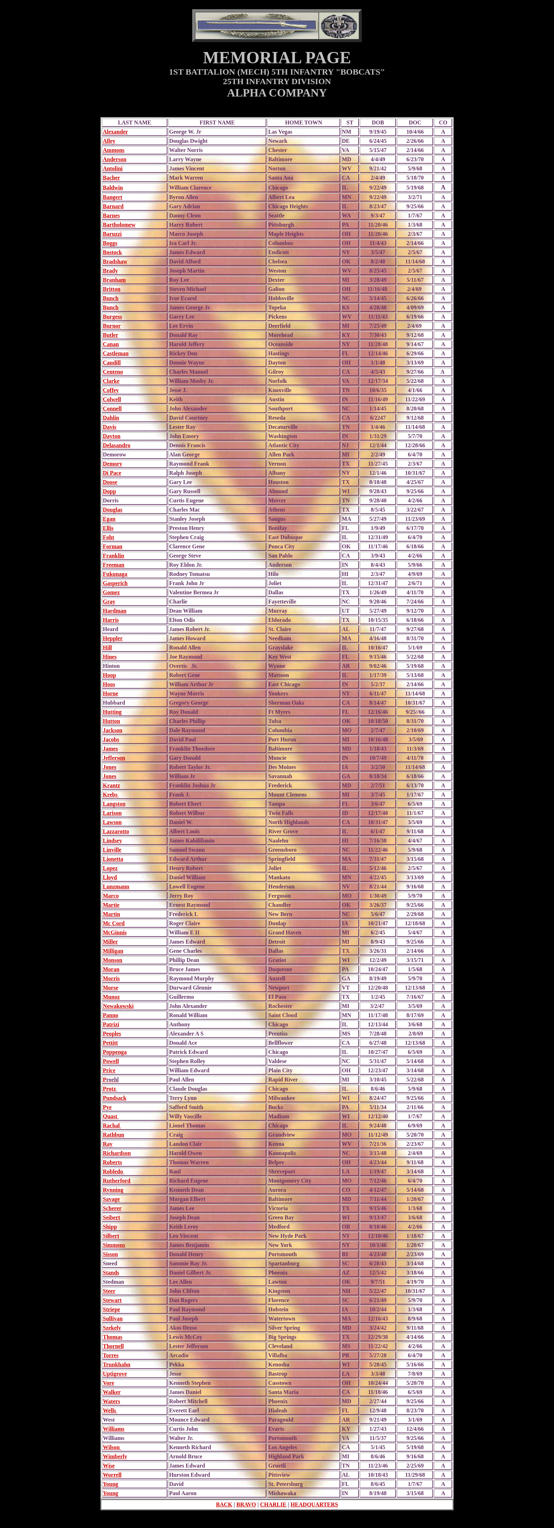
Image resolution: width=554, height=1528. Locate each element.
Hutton (111, 721)
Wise (108, 1466)
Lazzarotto (116, 831)
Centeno (113, 372)
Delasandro (116, 445)
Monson (112, 960)
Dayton (111, 436)
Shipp (110, 1227)
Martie (111, 905)
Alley (109, 141)
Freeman (113, 565)
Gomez (111, 592)
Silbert (111, 1236)
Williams (113, 1429)
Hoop (109, 675)
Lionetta (113, 859)
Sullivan (113, 1319)
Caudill (112, 363)
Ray (108, 1144)
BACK (224, 1504)
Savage (111, 1199)
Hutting (112, 712)
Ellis (108, 528)
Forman (112, 546)
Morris (111, 978)
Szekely (112, 1328)
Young (110, 1484)
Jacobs (111, 739)
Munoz (111, 997)
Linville (112, 850)
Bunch (110, 298)
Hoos (109, 684)
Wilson (112, 1447)
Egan (109, 519)
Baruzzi (112, 234)
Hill (107, 648)
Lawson (112, 822)
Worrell (112, 1475)
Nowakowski (118, 1006)
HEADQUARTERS (314, 1504)
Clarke (111, 381)
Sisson (110, 1254)
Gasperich (115, 583)
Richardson (117, 1153)
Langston (114, 804)
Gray (109, 602)
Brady (110, 271)
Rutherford (116, 1181)
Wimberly (115, 1456)
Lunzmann (116, 886)
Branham (114, 280)
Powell (111, 1061)
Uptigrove (115, 1374)
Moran (111, 969)
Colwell (112, 399)
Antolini (113, 168)
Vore (108, 1383)
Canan (111, 344)
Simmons (114, 1245)
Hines (110, 657)
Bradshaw (115, 261)
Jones (109, 767)
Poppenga (115, 1052)
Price (109, 1070)
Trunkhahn (116, 1364)
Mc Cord (114, 923)
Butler (110, 335)
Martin (111, 914)
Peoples (112, 1034)
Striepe (111, 1309)
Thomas (112, 1337)
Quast (111, 1116)
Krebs (111, 795)
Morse (110, 988)
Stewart (112, 1300)
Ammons (113, 150)
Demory (112, 464)
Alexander (115, 132)
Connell (112, 409)
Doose (110, 482)
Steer (109, 1291)
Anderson (114, 159)
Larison (112, 813)
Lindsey (112, 841)
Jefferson (114, 758)
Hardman (114, 611)
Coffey (111, 390)
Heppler (113, 638)
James (110, 749)
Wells (110, 1410)
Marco (111, 896)
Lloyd (110, 877)
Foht (108, 537)
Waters (111, 1401)
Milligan (113, 951)
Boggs (110, 243)
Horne (110, 693)
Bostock (112, 252)
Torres (110, 1355)
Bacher (111, 178)
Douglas (112, 510)
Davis (109, 427)
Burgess (112, 317)
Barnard (113, 206)
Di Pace (112, 473)
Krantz (111, 785)
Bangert (112, 197)
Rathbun (113, 1135)
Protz (110, 1089)
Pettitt (110, 1043)
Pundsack (114, 1098)
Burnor (112, 326)
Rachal (112, 1125)
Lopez (110, 868)
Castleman (116, 353)
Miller (110, 942)
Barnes (111, 215)
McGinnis (115, 932)
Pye (107, 1107)
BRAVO (246, 1504)
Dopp (109, 491)
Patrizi (111, 1024)
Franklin (113, 556)
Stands (111, 1273)
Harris (111, 620)
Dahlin (111, 418)
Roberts (112, 1162)
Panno (110, 1015)
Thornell (113, 1346)
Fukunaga (115, 574)
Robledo (113, 1171)
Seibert (111, 1217)
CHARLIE (273, 1504)
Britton (111, 289)
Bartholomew (119, 225)
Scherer (112, 1208)
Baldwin (113, 188)
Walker (111, 1392)
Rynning (113, 1190)
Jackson (112, 730)
